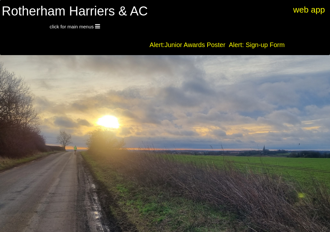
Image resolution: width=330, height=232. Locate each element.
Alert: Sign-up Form (257, 44)
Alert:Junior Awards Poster (187, 44)
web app (309, 10)
